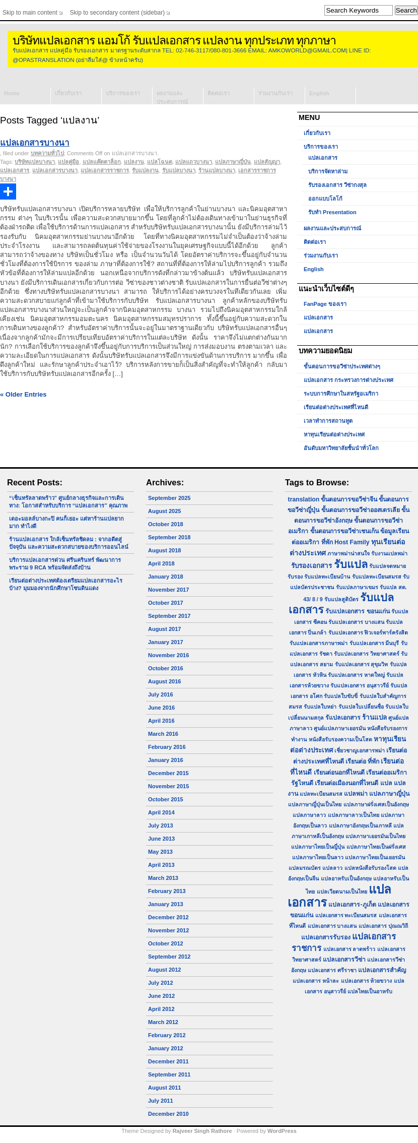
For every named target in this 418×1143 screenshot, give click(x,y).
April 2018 (161, 563)
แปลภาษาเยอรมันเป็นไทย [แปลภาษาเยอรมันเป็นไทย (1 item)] (375, 836)
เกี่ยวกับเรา (68, 93)
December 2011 (168, 1061)
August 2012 (164, 970)
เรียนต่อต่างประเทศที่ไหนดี (336, 407)
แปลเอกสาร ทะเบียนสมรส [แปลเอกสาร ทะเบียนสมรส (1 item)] (346, 915)
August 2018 (164, 550)
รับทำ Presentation (332, 212)
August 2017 (164, 629)
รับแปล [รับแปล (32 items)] (351, 564)
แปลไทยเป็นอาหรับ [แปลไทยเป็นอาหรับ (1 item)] (369, 991)
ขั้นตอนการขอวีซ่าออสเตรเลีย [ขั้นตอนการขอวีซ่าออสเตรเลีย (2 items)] (360, 510)
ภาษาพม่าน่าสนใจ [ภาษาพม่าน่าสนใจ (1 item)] (348, 553)
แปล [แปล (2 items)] (386, 783)
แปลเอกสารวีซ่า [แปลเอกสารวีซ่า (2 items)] (344, 959)
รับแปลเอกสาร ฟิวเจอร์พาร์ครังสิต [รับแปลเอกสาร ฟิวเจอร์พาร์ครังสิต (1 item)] (368, 632)
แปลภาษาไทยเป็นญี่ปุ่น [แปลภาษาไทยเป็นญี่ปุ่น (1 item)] (317, 847)
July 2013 (160, 825)
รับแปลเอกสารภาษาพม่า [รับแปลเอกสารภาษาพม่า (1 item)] (318, 643)
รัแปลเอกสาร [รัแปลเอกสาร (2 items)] (343, 717)
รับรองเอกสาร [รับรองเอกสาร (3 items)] (311, 565)
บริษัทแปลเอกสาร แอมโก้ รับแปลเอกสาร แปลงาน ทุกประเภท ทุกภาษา (174, 40)
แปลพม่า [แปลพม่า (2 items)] (356, 793)
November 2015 (168, 786)
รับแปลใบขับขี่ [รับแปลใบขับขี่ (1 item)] (341, 696)
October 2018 (165, 524)
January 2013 (165, 904)
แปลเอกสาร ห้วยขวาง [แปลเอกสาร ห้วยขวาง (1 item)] (366, 981)
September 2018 (169, 537)
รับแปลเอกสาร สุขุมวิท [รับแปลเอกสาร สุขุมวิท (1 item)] (361, 664)
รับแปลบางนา (178, 170)
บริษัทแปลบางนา (35, 162)
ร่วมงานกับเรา (275, 93)
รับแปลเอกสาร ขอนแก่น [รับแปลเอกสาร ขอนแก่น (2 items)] (357, 611)
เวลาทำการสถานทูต (328, 421)
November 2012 (168, 930)
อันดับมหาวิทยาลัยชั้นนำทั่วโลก (341, 448)
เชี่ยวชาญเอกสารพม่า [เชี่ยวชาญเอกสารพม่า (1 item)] (359, 750)
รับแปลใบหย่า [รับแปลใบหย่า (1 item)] (320, 707)
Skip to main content (30, 12)
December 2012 (168, 917)
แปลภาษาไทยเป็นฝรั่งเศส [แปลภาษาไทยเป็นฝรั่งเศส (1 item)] (376, 847)
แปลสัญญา (267, 162)
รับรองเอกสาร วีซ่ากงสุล (337, 185)
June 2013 (161, 839)
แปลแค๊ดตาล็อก (102, 162)
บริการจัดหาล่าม (327, 171)
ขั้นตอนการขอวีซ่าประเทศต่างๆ (342, 366)
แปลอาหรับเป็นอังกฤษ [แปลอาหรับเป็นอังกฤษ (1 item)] (346, 878)
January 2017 (165, 642)
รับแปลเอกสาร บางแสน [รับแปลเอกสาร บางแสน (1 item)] (356, 622)
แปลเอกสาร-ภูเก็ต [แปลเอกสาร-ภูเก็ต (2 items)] (352, 904)
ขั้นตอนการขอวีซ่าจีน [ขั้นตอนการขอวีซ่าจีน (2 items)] (349, 499)
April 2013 (161, 865)
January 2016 (165, 760)
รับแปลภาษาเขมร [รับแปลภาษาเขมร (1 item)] (357, 587)
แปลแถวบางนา (193, 162)
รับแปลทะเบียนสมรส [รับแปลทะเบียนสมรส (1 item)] (376, 577)
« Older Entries (23, 394)
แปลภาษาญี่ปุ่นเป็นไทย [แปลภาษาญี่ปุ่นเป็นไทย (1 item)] (314, 804)
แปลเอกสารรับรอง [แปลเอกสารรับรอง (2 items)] (326, 937)
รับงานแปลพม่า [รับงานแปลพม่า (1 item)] (389, 553)
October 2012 (165, 943)
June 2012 (161, 996)
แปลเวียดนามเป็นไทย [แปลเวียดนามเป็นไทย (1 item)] (342, 891)
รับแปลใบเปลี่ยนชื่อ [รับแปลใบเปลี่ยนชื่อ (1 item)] (361, 707)
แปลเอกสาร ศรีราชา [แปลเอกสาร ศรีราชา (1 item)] (332, 970)
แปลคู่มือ (68, 162)
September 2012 (169, 957)
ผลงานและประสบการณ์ (172, 97)
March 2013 (163, 878)
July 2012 (160, 983)
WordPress (282, 1131)
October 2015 (165, 799)
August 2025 (164, 511)
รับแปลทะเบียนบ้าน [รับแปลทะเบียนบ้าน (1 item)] (327, 577)
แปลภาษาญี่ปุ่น (233, 162)
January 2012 (165, 1048)
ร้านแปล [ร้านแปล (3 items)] (374, 717)
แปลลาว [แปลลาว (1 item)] (332, 868)
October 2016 (165, 668)
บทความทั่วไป (47, 153)
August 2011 (164, 1088)
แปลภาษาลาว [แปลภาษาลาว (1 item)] (309, 815)
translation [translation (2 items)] (304, 499)
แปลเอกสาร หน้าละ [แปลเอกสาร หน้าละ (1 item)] (316, 981)
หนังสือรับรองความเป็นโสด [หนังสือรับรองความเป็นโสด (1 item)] (340, 739)
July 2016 (160, 694)
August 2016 (164, 681)
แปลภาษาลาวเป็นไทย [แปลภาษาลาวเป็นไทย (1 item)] (353, 815)
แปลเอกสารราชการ (105, 170)
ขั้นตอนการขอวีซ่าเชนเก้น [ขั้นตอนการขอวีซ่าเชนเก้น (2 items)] (344, 531)
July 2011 (160, 1101)
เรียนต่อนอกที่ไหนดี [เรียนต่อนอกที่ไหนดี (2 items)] (339, 772)
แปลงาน (134, 162)
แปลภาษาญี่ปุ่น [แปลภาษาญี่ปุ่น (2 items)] (389, 793)
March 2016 (163, 734)
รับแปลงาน (145, 170)
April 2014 (161, 812)
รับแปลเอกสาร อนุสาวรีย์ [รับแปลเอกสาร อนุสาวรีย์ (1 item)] (359, 685)
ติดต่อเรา (218, 93)
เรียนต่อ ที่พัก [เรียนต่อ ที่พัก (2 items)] (362, 761)
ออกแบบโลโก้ (325, 199)
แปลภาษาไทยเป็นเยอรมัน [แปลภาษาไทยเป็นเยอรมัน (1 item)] (375, 857)
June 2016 (161, 708)
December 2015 (168, 773)
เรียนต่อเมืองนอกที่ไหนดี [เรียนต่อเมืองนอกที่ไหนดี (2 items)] (346, 783)
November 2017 (168, 590)
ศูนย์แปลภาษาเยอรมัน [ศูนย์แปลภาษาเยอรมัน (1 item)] (340, 728)
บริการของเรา (123, 93)
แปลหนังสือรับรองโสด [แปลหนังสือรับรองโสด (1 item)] (370, 868)
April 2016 (161, 721)
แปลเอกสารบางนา (34, 143)
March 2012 (163, 1022)
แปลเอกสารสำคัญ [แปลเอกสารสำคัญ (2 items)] (382, 970)
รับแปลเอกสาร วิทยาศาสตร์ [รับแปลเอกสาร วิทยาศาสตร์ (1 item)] (366, 654)
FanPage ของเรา (325, 304)
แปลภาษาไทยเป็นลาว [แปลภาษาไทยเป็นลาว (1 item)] (317, 857)
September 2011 (169, 1074)
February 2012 (167, 1035)
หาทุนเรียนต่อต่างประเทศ (334, 434)
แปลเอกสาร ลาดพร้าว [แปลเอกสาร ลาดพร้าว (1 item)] (349, 949)
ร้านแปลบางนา (216, 170)
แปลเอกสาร (14, 170)
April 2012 (161, 1009)
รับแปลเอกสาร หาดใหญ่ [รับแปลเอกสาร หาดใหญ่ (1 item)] (356, 675)
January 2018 (165, 577)
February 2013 (167, 891)
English (319, 93)
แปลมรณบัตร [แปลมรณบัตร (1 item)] (305, 868)
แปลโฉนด (159, 162)
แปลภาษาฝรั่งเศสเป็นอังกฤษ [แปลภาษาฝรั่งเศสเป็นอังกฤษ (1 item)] (376, 804)
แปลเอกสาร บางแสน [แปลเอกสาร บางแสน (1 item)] (332, 926)
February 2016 (167, 747)
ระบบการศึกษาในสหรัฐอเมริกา (341, 394)
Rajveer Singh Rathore (202, 1131)
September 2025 (169, 498)
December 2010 (168, 1114)
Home (12, 93)
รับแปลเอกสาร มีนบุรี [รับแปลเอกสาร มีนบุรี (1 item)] (374, 643)
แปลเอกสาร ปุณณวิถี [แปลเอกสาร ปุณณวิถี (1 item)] (383, 926)
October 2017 (165, 603)
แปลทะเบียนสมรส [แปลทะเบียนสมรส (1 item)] (321, 794)
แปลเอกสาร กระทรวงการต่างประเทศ (348, 380)
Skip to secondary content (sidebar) (117, 12)
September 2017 (169, 616)
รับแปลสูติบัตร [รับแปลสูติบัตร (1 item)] (341, 599)
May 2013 (160, 852)
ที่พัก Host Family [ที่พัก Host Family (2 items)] (345, 542)
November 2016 (168, 655)
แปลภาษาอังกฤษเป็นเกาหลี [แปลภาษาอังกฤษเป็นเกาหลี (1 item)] (360, 825)
